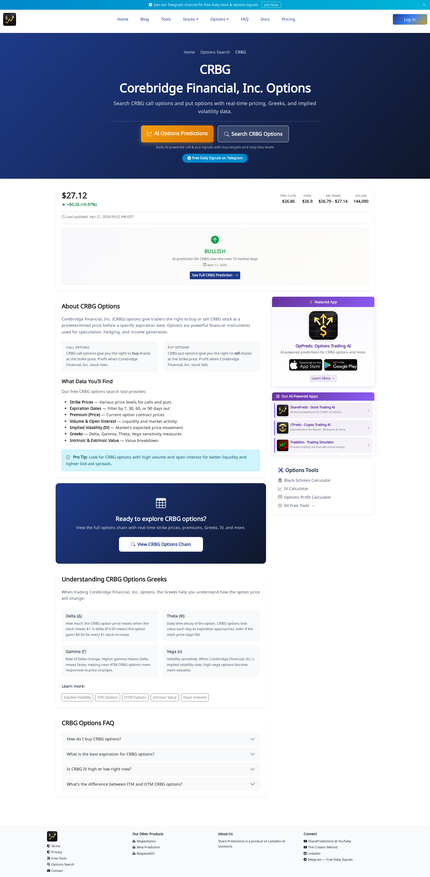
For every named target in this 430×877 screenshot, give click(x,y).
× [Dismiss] (424, 5)
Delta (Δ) (74, 616)
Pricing (288, 19)
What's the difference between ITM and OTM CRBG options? (124, 784)
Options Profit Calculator (304, 497)
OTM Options (135, 697)
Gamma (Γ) (76, 651)
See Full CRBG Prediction (215, 275)
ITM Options (107, 697)
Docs (265, 19)
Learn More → (323, 378)
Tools (166, 19)
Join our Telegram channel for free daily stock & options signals (215, 4)
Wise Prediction (146, 847)
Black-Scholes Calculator (304, 480)
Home (122, 19)
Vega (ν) (174, 651)
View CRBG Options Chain (161, 544)
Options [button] (218, 19)
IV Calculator (293, 488)
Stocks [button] (189, 19)
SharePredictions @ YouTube (327, 841)
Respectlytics (144, 841)
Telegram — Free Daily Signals (328, 859)
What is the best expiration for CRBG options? (110, 754)
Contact (55, 870)
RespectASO (143, 853)
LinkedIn (312, 853)
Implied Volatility (77, 697)
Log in (410, 19)
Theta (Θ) (175, 616)
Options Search (215, 52)
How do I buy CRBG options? (94, 739)
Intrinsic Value (165, 697)
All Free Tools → (296, 505)
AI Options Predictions (177, 133)
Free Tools (57, 858)
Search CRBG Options (253, 133)
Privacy (54, 852)
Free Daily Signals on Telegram (215, 158)
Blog (144, 19)
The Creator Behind (321, 847)
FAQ (245, 19)
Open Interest (194, 697)
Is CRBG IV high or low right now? (99, 769)
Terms (53, 846)
